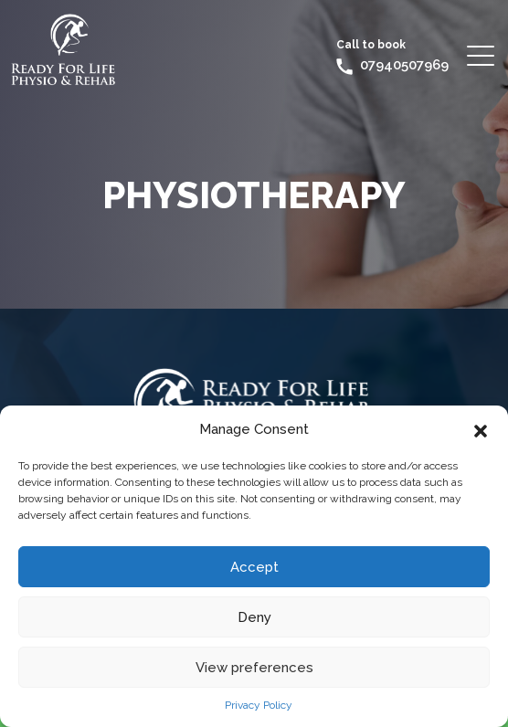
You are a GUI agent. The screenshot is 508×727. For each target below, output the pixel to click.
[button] (480, 429)
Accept (254, 567)
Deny (254, 617)
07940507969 (404, 65)
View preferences (254, 667)
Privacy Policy (258, 705)
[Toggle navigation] (482, 55)
